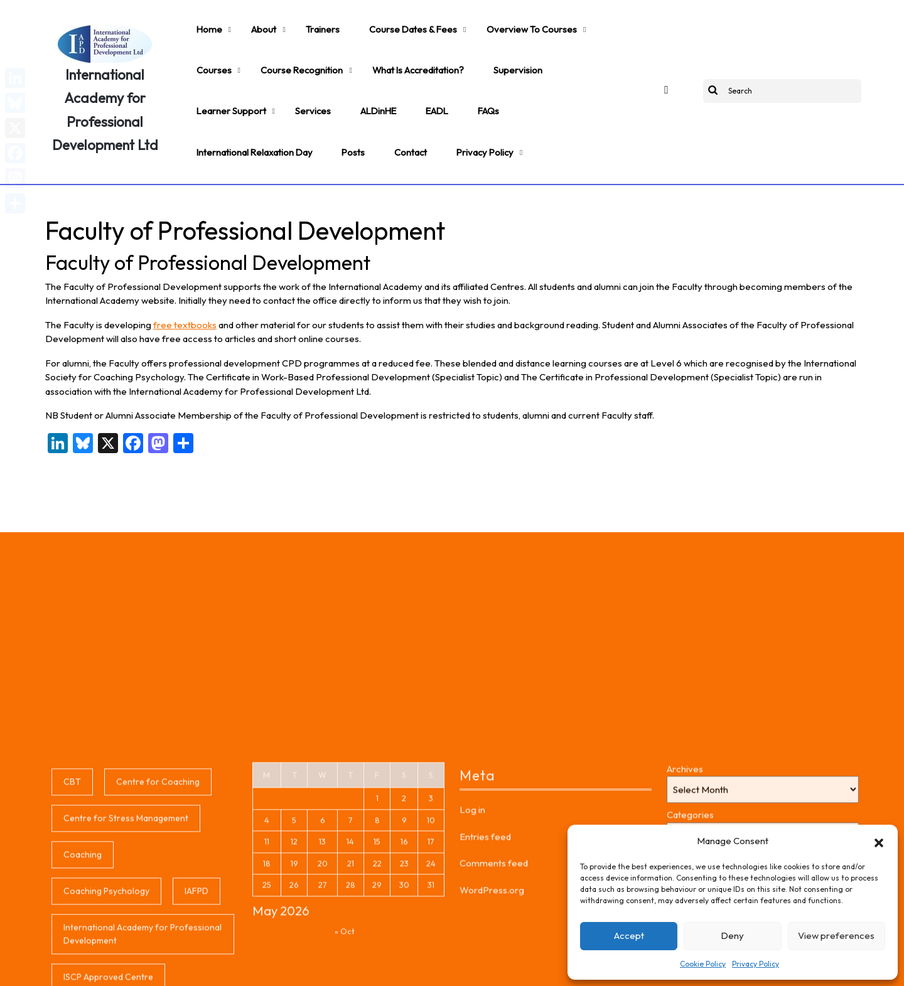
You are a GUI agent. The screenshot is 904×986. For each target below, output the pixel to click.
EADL (259, 79)
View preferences (836, 935)
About (250, 22)
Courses (570, 22)
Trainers (301, 22)
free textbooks (185, 287)
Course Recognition (232, 50)
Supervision (429, 50)
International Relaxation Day (391, 79)
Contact (530, 79)
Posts (481, 79)
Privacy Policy (755, 963)
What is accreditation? (339, 50)
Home (204, 22)
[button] (879, 841)
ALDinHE (210, 79)
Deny (732, 935)
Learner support (508, 50)
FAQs (302, 79)
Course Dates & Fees (381, 22)
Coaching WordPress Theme (308, 968)
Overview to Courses (488, 22)
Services (579, 50)
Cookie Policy (703, 963)
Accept (629, 935)
